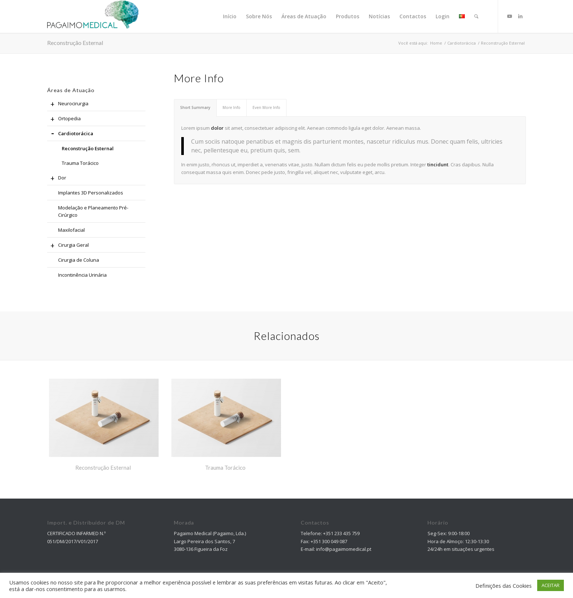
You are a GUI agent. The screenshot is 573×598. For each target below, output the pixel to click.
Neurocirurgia (67, 104)
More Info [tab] (231, 107)
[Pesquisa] (476, 16)
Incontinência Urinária (82, 275)
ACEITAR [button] (550, 585)
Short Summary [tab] (195, 107)
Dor (56, 178)
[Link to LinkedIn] (520, 16)
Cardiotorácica (70, 134)
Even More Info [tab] (266, 107)
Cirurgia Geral (68, 245)
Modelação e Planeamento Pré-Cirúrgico (93, 211)
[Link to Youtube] (509, 16)
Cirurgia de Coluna (78, 260)
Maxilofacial (71, 230)
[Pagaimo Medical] (92, 16)
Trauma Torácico (80, 163)
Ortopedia (64, 119)
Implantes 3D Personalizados (90, 192)
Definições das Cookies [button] (503, 585)
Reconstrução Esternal (75, 42)
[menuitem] (229, 16)
